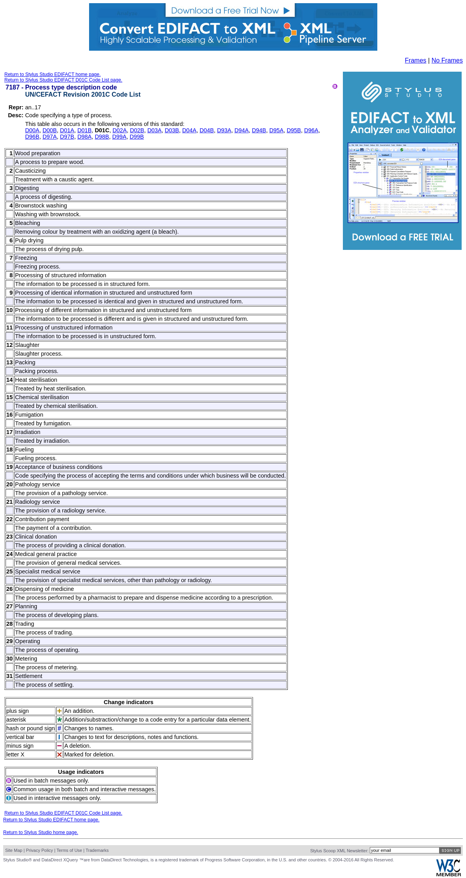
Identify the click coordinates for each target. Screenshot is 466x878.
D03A (154, 130)
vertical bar (20, 737)
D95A (276, 130)
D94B (259, 130)
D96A (311, 130)
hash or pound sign (30, 728)
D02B (137, 130)
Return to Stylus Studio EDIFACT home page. (52, 74)
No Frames (447, 60)
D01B (84, 130)
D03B (172, 130)
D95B (294, 130)
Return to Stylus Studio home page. (40, 832)
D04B (207, 130)
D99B (136, 136)
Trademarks (97, 850)
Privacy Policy (39, 850)
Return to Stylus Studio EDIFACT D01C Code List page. (63, 80)
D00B (49, 130)
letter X (15, 754)
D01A (67, 130)
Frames (415, 60)
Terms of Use (69, 850)
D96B (32, 136)
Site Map (13, 850)
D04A (189, 130)
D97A (49, 136)
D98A (84, 136)
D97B (67, 136)
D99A (119, 136)
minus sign (20, 746)
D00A (32, 130)
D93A (224, 130)
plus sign (17, 711)
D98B (102, 136)
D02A (119, 130)
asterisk (16, 719)
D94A (241, 130)
